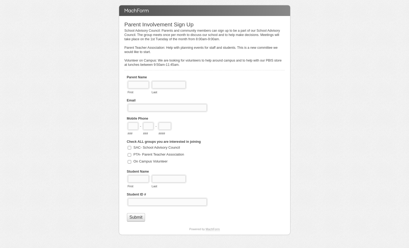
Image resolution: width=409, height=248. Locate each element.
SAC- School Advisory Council (157, 147)
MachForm (213, 229)
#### (161, 133)
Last (154, 92)
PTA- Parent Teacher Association (159, 154)
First (130, 92)
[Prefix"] (148, 126)
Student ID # (136, 194)
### (130, 133)
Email (131, 100)
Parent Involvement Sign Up (204, 10)
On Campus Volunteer (151, 161)
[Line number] (165, 126)
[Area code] (133, 126)
